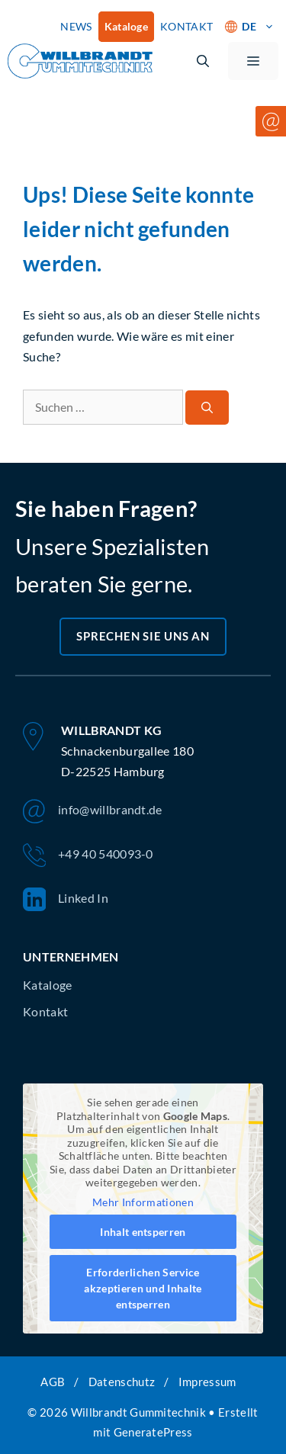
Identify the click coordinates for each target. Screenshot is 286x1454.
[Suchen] (207, 407)
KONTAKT (186, 26)
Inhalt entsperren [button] (142, 1231)
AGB (52, 1381)
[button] (203, 61)
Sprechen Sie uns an (142, 636)
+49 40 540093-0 (88, 855)
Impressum (207, 1381)
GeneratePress (153, 1432)
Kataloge (126, 26)
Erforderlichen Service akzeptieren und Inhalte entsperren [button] (142, 1288)
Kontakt (45, 1011)
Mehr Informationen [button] (143, 1201)
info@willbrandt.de (92, 811)
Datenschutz (122, 1381)
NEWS (76, 26)
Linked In (65, 899)
